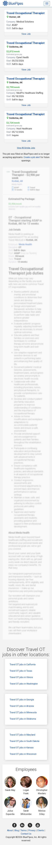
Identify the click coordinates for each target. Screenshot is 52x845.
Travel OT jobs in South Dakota (24, 741)
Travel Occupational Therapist (25, 13)
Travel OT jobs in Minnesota (23, 712)
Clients (40, 830)
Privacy (31, 830)
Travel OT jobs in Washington (24, 683)
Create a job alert (32, 157)
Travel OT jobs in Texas (21, 671)
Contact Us (26, 833)
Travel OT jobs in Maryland (22, 734)
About (10, 830)
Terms (24, 830)
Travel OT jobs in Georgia (22, 699)
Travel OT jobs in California (22, 664)
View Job (26, 34)
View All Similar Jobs (26, 148)
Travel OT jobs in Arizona (22, 706)
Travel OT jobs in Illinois (21, 677)
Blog (16, 830)
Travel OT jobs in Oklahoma (23, 719)
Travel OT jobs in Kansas (22, 747)
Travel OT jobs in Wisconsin (23, 754)
